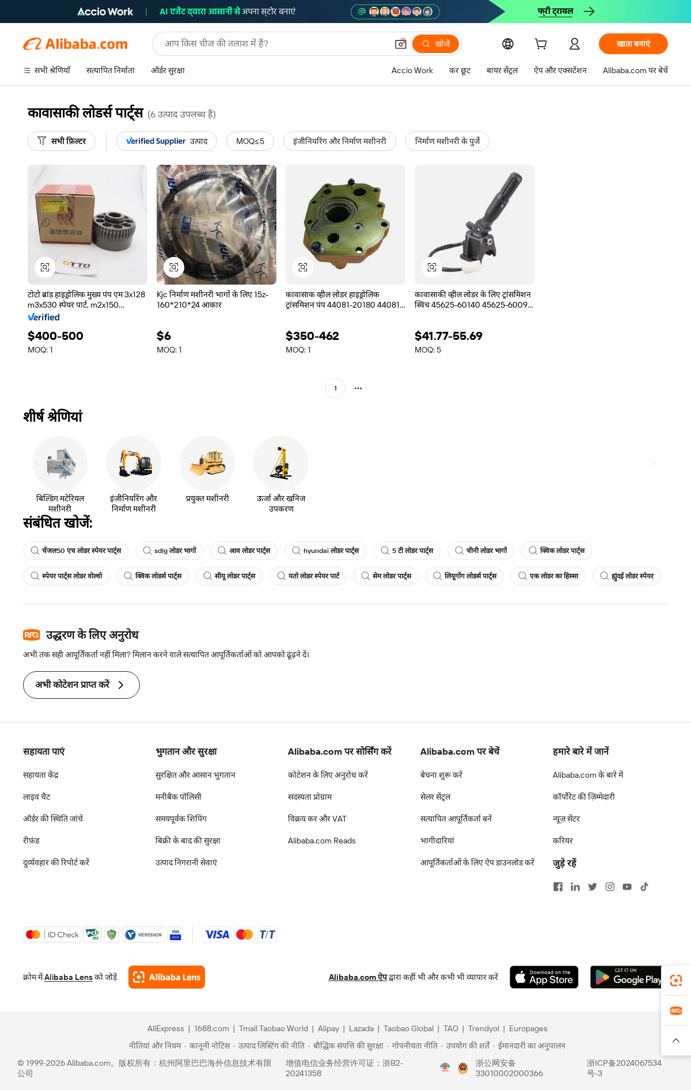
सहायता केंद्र (40, 774)
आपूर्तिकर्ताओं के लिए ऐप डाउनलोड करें (477, 862)
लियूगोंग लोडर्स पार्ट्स (464, 576)
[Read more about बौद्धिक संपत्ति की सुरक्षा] (346, 1045)
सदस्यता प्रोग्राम (310, 796)
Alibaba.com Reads (322, 840)
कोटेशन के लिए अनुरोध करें (328, 774)
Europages (528, 1028)
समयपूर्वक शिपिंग (181, 818)
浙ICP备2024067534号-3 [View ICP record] (624, 1068)
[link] (676, 981)
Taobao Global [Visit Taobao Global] (409, 1028)
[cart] (543, 45)
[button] (401, 44)
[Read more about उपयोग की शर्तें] (465, 1045)
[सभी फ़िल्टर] (62, 141)
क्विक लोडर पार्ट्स (556, 550)
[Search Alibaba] (275, 43)
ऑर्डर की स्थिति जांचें (53, 818)
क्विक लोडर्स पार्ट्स (152, 576)
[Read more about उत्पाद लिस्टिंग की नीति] (269, 1045)
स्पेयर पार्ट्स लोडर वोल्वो (66, 576)
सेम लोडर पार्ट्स (386, 576)
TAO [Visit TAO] (450, 1028)
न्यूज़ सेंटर (566, 818)
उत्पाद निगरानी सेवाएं (186, 862)
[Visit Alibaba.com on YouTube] (627, 886)
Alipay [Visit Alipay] (328, 1028)
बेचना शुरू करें (441, 774)
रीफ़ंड (31, 840)
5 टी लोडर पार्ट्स (407, 550)
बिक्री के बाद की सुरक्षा (188, 840)
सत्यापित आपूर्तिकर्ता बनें (456, 818)
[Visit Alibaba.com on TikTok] (644, 886)
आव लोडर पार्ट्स (244, 550)
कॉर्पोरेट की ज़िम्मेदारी (584, 796)
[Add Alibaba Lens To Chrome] (166, 977)
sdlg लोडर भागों (169, 550)
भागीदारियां (437, 840)
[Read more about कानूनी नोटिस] (207, 1045)
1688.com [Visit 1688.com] (211, 1028)
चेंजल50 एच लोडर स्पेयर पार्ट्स (76, 550)
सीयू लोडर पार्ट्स (229, 576)
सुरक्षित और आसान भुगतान (195, 774)
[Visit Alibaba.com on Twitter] (592, 886)
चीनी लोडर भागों (481, 550)
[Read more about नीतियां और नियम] (153, 1045)
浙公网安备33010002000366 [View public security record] (509, 1068)
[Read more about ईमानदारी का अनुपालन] (529, 1045)
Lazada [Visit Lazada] (361, 1028)
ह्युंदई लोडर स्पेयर (627, 576)
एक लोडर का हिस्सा (548, 576)
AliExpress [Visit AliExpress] (165, 1028)
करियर (563, 840)
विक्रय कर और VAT (317, 818)
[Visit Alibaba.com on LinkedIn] (575, 886)
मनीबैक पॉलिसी (178, 796)
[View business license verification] (445, 1068)
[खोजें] (435, 44)
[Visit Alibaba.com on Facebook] (558, 886)
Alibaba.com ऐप (358, 977)
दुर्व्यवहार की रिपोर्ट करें (56, 862)
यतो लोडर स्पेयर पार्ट (308, 576)
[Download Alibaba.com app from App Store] (544, 977)
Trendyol (483, 1028)
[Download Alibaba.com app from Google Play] (629, 977)
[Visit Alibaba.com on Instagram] (610, 886)
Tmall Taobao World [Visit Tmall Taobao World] (273, 1028)
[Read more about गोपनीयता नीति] (412, 1045)
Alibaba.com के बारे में (588, 774)
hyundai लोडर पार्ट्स (325, 550)
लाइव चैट (36, 796)
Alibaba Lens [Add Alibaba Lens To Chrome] (68, 977)
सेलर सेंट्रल (435, 796)
